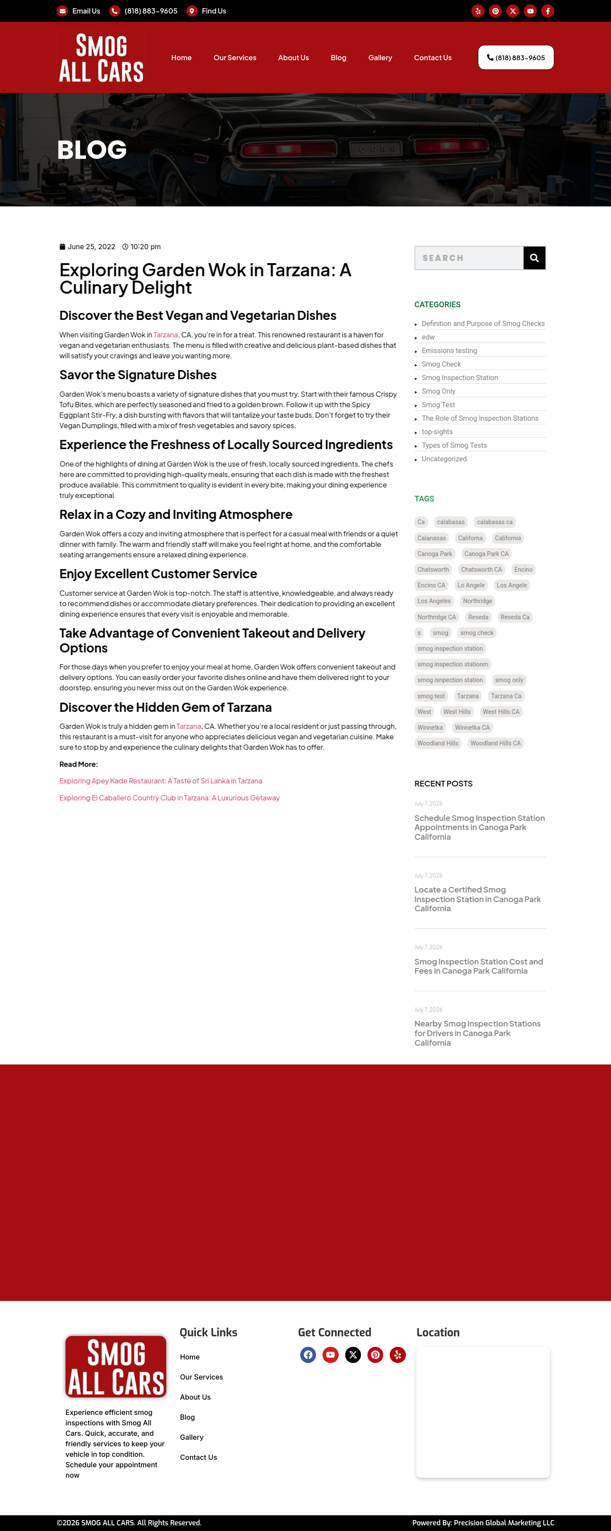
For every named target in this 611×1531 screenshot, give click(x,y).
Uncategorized (465, 459)
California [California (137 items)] (529, 538)
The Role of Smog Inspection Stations (501, 418)
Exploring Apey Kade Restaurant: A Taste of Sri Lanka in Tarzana (112, 780)
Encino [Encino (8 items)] (544, 569)
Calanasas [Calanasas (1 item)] (452, 538)
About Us (293, 57)
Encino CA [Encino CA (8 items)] (452, 585)
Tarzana (117, 334)
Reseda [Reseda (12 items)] (499, 617)
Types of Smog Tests (475, 445)
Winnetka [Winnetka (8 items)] (450, 727)
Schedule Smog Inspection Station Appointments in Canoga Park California (500, 827)
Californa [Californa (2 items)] (491, 538)
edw (449, 337)
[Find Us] (192, 11)
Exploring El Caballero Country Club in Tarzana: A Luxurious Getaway (121, 797)
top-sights (458, 432)
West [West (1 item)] (445, 711)
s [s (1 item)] (439, 632)
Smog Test (459, 405)
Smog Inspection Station (480, 378)
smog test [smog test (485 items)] (452, 696)
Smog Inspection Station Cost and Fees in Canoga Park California (499, 966)
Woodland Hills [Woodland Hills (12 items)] (458, 743)
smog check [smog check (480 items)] (498, 632)
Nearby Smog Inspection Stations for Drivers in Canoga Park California (498, 1032)
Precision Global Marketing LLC (504, 1523)
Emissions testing (470, 351)
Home (181, 57)
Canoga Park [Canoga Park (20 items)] (455, 553)
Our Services (234, 57)
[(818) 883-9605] (114, 11)
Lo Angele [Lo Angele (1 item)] (491, 585)
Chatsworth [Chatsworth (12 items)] (454, 569)
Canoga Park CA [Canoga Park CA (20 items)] (507, 553)
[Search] (555, 258)
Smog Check (462, 364)
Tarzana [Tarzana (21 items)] (489, 696)
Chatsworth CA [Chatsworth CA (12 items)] (502, 569)
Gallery (380, 57)
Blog (339, 57)
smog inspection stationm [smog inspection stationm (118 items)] (473, 664)
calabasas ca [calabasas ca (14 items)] (515, 521)
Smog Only (459, 391)
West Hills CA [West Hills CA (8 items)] (522, 711)
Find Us (214, 10)
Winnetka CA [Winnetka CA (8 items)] (493, 727)
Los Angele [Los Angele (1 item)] (533, 585)
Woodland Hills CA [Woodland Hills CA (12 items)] (516, 743)
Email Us (86, 10)
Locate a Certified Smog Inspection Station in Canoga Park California (498, 898)
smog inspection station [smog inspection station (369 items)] (471, 648)
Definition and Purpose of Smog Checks (504, 323)
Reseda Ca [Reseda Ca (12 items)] (536, 617)
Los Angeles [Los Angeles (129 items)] (454, 600)
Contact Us (433, 57)
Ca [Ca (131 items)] (442, 521)
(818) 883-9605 (151, 10)
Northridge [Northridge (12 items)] (498, 600)
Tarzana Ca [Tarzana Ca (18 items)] (527, 696)
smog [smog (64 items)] (461, 632)
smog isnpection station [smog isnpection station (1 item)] (471, 679)
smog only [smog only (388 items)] (530, 679)
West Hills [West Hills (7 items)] (477, 711)
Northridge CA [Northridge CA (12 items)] (457, 617)
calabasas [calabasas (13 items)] (472, 521)
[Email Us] (62, 11)
